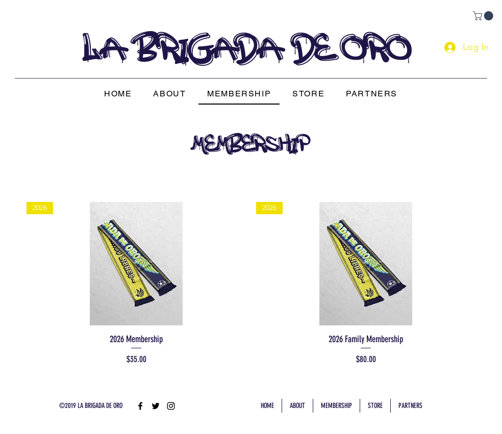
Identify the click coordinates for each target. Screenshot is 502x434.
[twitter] (155, 406)
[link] (484, 15)
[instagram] (171, 406)
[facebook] (140, 406)
